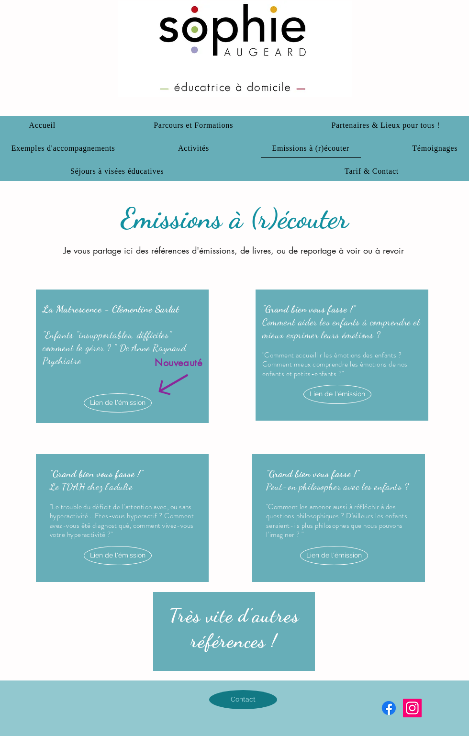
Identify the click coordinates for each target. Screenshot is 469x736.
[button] (385, 125)
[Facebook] (389, 708)
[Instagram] (412, 708)
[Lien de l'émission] (118, 403)
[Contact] (243, 699)
